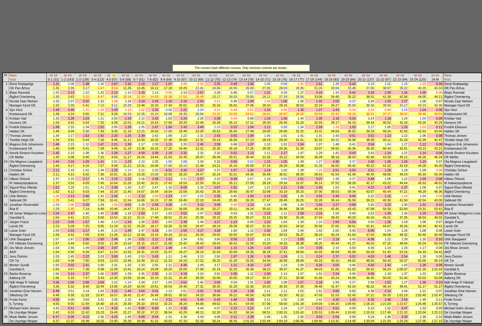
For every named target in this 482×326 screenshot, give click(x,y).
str (51, 75)
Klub (13, 79)
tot (55, 75)
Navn (13, 75)
